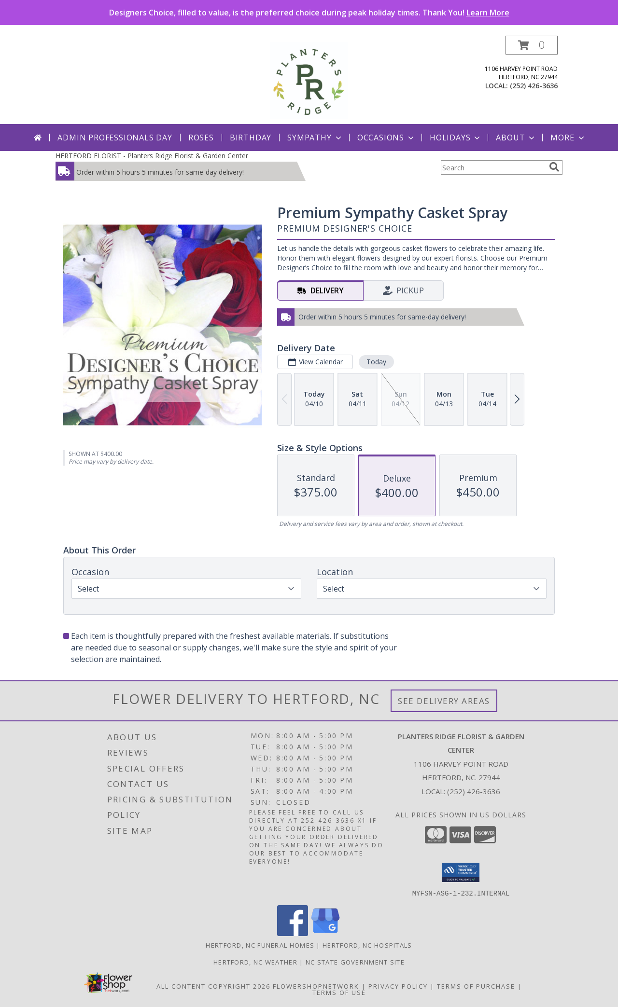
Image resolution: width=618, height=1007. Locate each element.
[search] (554, 167)
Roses (201, 137)
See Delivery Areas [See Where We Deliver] (444, 700)
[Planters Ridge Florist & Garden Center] (309, 79)
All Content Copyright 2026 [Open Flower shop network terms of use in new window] (213, 985)
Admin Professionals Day (114, 137)
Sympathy (315, 137)
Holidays (456, 137)
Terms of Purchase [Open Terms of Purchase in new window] (476, 985)
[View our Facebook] (292, 933)
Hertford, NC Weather (255, 961)
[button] (532, 45)
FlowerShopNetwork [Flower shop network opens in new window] (316, 985)
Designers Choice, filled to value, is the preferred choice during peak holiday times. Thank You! (309, 12)
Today (376, 361)
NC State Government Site (355, 961)
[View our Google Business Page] (325, 933)
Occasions (386, 137)
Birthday (250, 137)
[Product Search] (493, 167)
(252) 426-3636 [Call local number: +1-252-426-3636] (534, 85)
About (516, 137)
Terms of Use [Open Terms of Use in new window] (339, 992)
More (568, 137)
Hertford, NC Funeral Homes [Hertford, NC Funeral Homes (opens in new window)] (260, 944)
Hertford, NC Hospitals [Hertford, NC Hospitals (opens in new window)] (367, 944)
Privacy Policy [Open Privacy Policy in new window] (398, 985)
